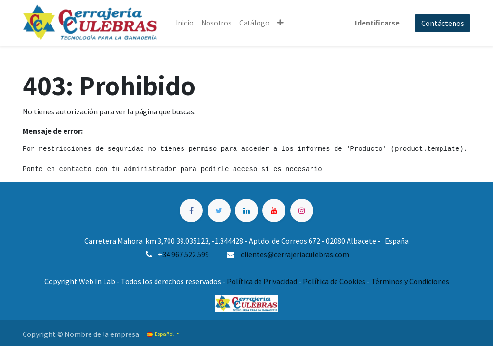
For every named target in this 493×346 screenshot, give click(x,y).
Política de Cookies (334, 281)
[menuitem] (184, 23)
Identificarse (377, 23)
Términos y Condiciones (410, 281)
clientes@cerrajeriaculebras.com (295, 254)
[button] (280, 23)
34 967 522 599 (185, 254)
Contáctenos (442, 23)
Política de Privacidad (262, 281)
